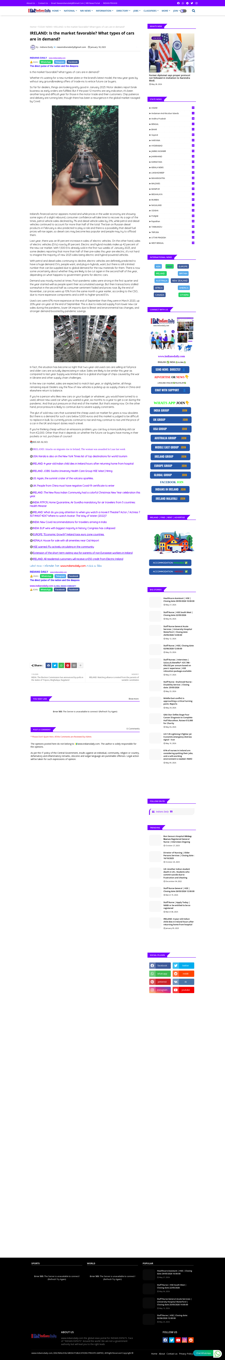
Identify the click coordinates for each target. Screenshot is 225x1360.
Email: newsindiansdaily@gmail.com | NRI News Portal (75, 3)
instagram (162, 989)
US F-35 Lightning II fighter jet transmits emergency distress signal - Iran (177, 737)
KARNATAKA (172, 161)
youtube (186, 989)
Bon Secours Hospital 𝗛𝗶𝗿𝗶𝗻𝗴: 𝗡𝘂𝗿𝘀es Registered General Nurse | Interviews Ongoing (177, 839)
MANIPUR (172, 189)
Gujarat (172, 134)
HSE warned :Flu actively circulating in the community (63, 546)
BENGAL (172, 124)
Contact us (43, 3)
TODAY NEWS (45, 26)
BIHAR (172, 129)
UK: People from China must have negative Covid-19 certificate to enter (73, 485)
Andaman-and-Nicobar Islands (172, 113)
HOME (55, 10)
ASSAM (172, 107)
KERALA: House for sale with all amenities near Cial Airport (66, 540)
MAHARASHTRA (172, 178)
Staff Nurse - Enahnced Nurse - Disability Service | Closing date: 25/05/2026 (177, 684)
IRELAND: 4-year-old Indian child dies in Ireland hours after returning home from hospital (83, 463)
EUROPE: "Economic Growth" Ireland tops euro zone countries (69, 534)
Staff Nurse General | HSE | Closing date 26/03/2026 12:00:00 (178, 889)
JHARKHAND (172, 156)
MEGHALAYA (172, 194)
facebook (162, 965)
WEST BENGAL (172, 243)
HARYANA (172, 140)
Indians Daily (162, 811)
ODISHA (172, 210)
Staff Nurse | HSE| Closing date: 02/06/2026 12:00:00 (178, 647)
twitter (185, 965)
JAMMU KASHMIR (172, 151)
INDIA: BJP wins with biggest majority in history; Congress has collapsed (74, 528)
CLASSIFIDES (150, 10)
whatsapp (162, 973)
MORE (165, 10)
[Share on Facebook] (46, 62)
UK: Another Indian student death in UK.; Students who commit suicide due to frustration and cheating (176, 873)
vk (186, 981)
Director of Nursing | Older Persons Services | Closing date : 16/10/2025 (178, 855)
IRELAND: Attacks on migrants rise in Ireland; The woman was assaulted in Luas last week (79, 449)
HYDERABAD (172, 145)
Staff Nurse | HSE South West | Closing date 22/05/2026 (178, 613)
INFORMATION (103, 10)
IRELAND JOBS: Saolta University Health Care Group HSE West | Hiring (72, 471)
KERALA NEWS (172, 167)
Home (33, 26)
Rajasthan (172, 221)
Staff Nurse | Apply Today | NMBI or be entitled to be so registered (176, 905)
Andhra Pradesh (172, 118)
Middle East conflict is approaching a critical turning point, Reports (177, 701)
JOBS (135, 10)
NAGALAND (172, 205)
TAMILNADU (172, 226)
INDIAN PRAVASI (110, 3)
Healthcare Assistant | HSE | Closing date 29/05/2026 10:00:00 (178, 599)
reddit (186, 973)
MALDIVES (172, 183)
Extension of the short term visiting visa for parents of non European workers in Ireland (82, 552)
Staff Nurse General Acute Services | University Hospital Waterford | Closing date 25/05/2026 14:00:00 (177, 630)
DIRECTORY (122, 10)
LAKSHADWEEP (172, 172)
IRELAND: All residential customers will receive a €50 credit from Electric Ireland (78, 559)
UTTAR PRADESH (172, 237)
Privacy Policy (186, 1353)
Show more (134, 698)
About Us (31, 3)
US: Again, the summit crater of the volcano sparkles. (63, 478)
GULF (169, 266)
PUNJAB (172, 216)
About (162, 1353)
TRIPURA (172, 232)
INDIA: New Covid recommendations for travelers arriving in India (70, 522)
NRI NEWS (85, 10)
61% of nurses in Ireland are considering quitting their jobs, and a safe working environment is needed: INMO (178, 754)
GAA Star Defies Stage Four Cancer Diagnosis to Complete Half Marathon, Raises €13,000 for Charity (178, 719)
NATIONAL (69, 10)
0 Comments (133, 728)
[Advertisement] (87, 625)
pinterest (162, 981)
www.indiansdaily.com (57, 58)
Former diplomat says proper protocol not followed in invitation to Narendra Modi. (169, 78)
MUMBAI (172, 199)
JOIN (175, 10)
